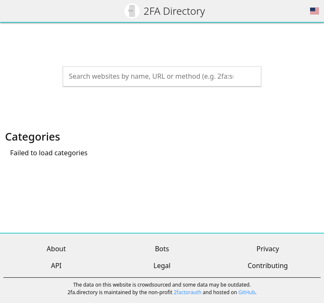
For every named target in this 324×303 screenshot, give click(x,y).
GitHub (246, 292)
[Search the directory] (154, 76)
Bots (162, 248)
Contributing (268, 265)
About (56, 248)
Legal (162, 265)
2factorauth (188, 292)
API (56, 265)
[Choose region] (314, 11)
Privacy (267, 248)
